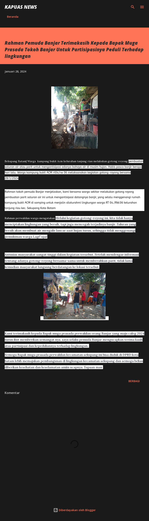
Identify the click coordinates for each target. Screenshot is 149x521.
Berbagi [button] (134, 381)
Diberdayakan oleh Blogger (74, 510)
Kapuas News (21, 7)
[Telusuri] (132, 7)
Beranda (12, 16)
